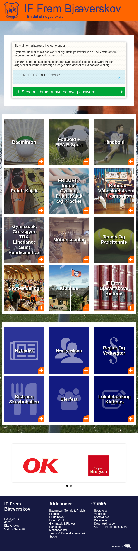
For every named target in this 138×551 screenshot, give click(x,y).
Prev (18, 463)
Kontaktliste (101, 517)
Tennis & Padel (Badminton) (67, 533)
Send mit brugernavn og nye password (58, 91)
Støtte (53, 536)
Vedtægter (100, 513)
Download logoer (105, 523)
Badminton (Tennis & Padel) (67, 510)
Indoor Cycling (58, 520)
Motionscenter (58, 530)
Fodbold (54, 513)
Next (120, 463)
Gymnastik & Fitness (62, 523)
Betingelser (101, 520)
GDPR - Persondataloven (110, 526)
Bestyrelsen (101, 510)
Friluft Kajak (56, 517)
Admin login (99, 502)
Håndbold (55, 526)
